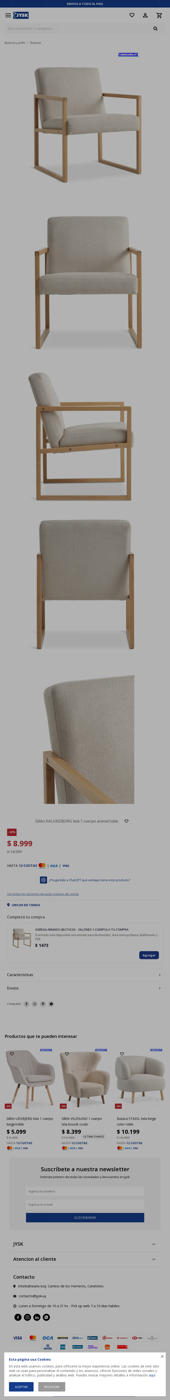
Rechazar (51, 1387)
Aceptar (21, 1387)
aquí (152, 1375)
